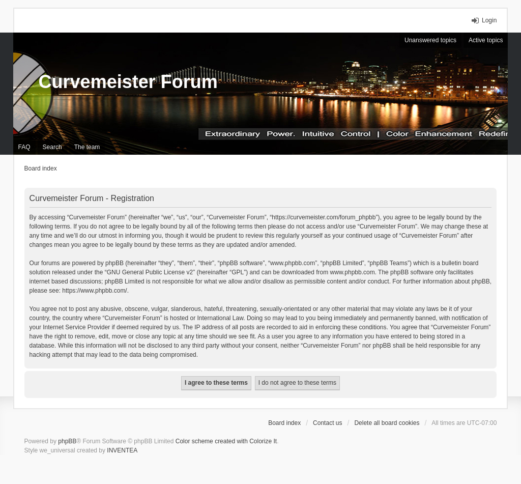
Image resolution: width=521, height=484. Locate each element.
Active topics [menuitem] (486, 40)
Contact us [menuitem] (327, 422)
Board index (284, 422)
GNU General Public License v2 (150, 272)
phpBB (67, 441)
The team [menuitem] (87, 147)
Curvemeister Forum (128, 81)
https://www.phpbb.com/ (94, 290)
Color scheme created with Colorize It (226, 441)
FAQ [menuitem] (24, 147)
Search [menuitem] (52, 147)
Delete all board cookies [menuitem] (386, 422)
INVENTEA (122, 450)
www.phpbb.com (352, 272)
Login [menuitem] (489, 20)
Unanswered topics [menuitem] (430, 40)
